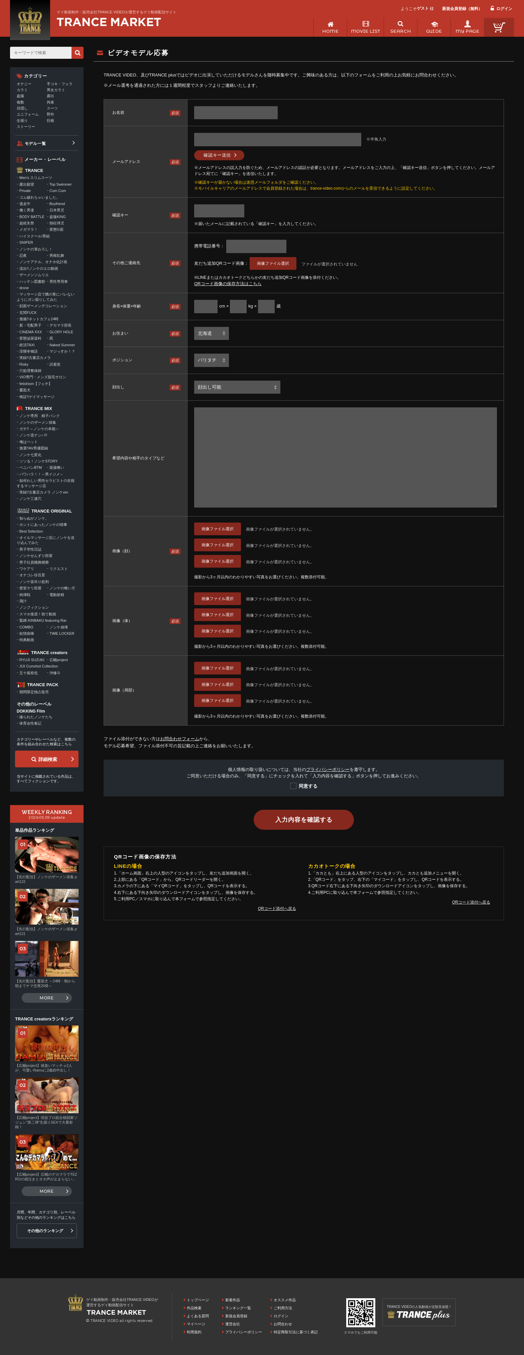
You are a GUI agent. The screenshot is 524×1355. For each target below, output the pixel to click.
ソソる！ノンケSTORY (38, 461)
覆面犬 (24, 390)
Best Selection (31, 531)
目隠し (22, 108)
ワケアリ (26, 569)
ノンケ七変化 (30, 455)
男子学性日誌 (30, 549)
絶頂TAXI (27, 345)
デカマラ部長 (60, 325)
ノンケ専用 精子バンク (39, 416)
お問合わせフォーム (179, 738)
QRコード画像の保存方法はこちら (228, 283)
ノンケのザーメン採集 (37, 422)
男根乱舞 (56, 255)
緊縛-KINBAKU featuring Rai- (43, 620)
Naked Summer (62, 345)
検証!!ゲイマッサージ (36, 397)
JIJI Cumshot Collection (38, 666)
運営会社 (232, 1324)
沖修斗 (54, 673)
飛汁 (23, 601)
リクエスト (58, 569)
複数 (20, 102)
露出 (50, 96)
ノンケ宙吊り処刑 (34, 582)
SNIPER (26, 242)
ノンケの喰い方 (62, 588)
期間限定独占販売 (34, 692)
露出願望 (26, 184)
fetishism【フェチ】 (35, 384)
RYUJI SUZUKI (31, 660)
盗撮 (20, 96)
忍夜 (23, 255)
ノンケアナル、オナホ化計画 (43, 262)
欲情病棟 (26, 633)
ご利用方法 (283, 1308)
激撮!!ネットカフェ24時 (38, 319)
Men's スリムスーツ (35, 178)
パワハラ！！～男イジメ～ (41, 474)
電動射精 (56, 595)
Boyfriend (57, 204)
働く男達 (26, 210)
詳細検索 (47, 759)
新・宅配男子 (30, 325)
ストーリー (26, 127)
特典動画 (26, 640)
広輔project (58, 660)
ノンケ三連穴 (30, 499)
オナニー (24, 84)
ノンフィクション (34, 607)
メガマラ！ (28, 229)
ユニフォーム (28, 114)
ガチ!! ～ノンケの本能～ (39, 429)
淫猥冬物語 (28, 351)
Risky (23, 364)
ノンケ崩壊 (58, 627)
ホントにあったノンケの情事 (43, 525)
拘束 (50, 102)
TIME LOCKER (62, 633)
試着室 (54, 364)
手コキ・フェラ (60, 84)
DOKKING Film (31, 711)
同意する (308, 786)
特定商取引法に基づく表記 (296, 1332)
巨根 (50, 121)
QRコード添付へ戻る (277, 908)
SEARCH (400, 31)
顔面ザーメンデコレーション (43, 306)
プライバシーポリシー (328, 769)
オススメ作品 (285, 1300)
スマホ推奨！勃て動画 (37, 614)
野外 (50, 114)
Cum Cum (57, 191)
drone (24, 288)
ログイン (504, 8)
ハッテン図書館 (32, 281)
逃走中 (24, 204)
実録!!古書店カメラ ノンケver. (44, 492)
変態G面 (56, 229)
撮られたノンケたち (35, 717)
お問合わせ (283, 1324)
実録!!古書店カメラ (35, 358)
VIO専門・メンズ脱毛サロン (42, 377)
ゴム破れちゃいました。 (39, 197)
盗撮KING (57, 217)
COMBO (26, 627)
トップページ (198, 1300)
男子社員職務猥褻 (34, 562)
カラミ (22, 90)
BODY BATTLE (31, 217)
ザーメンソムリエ (34, 275)
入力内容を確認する (303, 819)
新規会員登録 (236, 1316)
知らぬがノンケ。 (34, 518)
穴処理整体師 (30, 371)
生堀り (22, 121)
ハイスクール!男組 (34, 236)
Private (25, 191)
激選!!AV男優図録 (33, 448)
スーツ (52, 108)
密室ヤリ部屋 (30, 588)
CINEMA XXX (30, 332)
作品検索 (194, 1308)
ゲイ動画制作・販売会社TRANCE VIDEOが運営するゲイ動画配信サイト (116, 12)
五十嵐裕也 (28, 673)
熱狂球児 (56, 223)
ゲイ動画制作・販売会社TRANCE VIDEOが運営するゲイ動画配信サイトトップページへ (109, 22)
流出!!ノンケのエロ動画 (38, 268)
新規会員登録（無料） (462, 8)
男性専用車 (58, 281)
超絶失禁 (26, 223)
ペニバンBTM (30, 467)
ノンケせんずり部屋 (35, 556)
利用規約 (194, 1332)
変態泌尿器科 (30, 338)
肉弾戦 (24, 595)
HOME (330, 31)
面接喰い (56, 467)
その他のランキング (45, 1230)
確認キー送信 (217, 155)
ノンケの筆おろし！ (35, 249)
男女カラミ (56, 90)
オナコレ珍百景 (32, 575)
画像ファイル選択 (273, 263)
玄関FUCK (28, 313)
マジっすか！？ (62, 351)
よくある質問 (198, 1316)
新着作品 (232, 1300)
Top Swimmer (60, 184)
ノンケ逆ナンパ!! (33, 435)
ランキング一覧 (238, 1308)
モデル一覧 (35, 143)
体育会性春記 (30, 723)
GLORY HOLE (61, 332)
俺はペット (28, 442)
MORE (46, 997)
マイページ (196, 1324)
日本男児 (56, 210)
